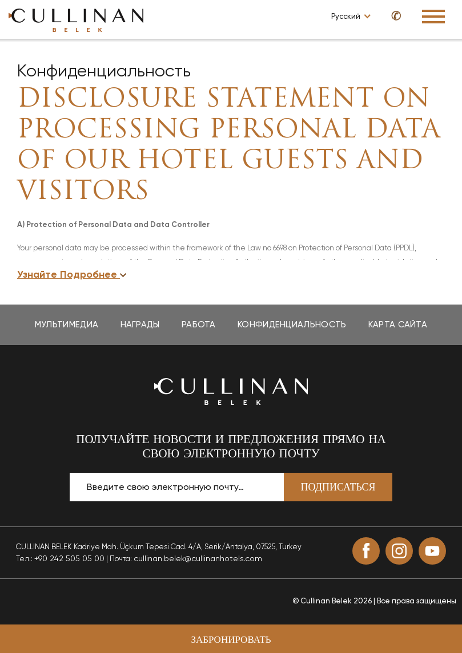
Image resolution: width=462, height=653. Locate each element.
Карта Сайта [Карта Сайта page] (397, 324)
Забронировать (231, 640)
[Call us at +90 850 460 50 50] (390, 15)
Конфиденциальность (104, 70)
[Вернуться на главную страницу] (231, 390)
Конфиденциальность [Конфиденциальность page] (292, 324)
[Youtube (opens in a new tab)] (432, 551)
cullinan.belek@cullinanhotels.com (198, 558)
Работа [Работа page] (199, 324)
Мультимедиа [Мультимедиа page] (66, 324)
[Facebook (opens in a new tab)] (366, 551)
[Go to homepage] (76, 19)
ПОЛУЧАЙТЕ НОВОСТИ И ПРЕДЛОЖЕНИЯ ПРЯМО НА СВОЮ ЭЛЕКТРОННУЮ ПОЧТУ (231, 447)
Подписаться (338, 487)
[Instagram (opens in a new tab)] (399, 551)
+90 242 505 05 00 (69, 558)
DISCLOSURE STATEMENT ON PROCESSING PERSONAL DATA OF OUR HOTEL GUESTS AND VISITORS (228, 146)
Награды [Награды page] (140, 324)
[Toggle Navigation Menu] (433, 16)
